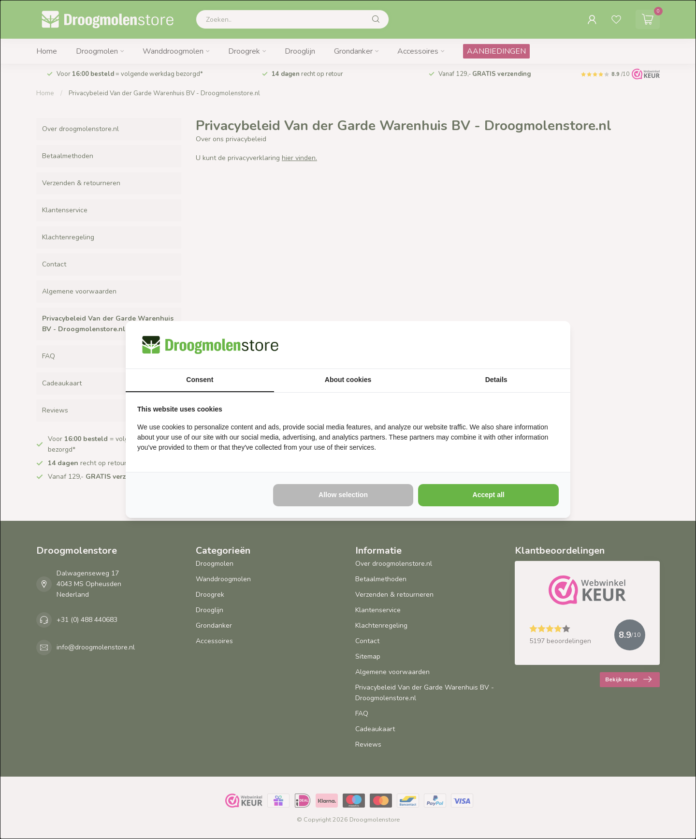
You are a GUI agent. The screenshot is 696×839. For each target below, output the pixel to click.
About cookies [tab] (348, 379)
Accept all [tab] (489, 495)
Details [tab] (496, 379)
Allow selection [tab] (343, 495)
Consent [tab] (199, 379)
